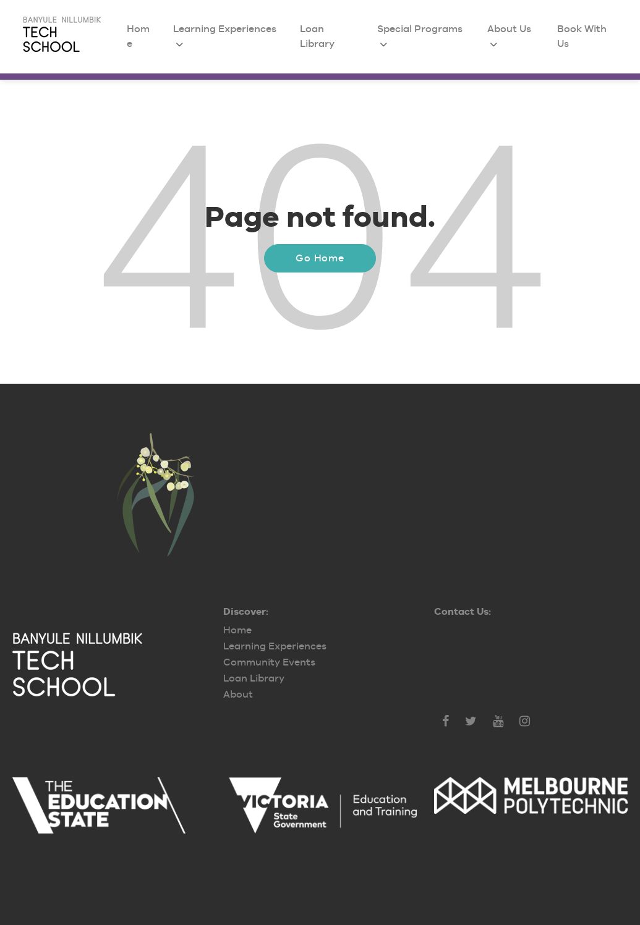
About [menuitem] (238, 694)
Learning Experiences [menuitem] (224, 29)
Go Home (320, 258)
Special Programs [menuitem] (420, 29)
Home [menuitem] (237, 630)
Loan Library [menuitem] (253, 678)
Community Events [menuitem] (269, 662)
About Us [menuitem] (509, 29)
